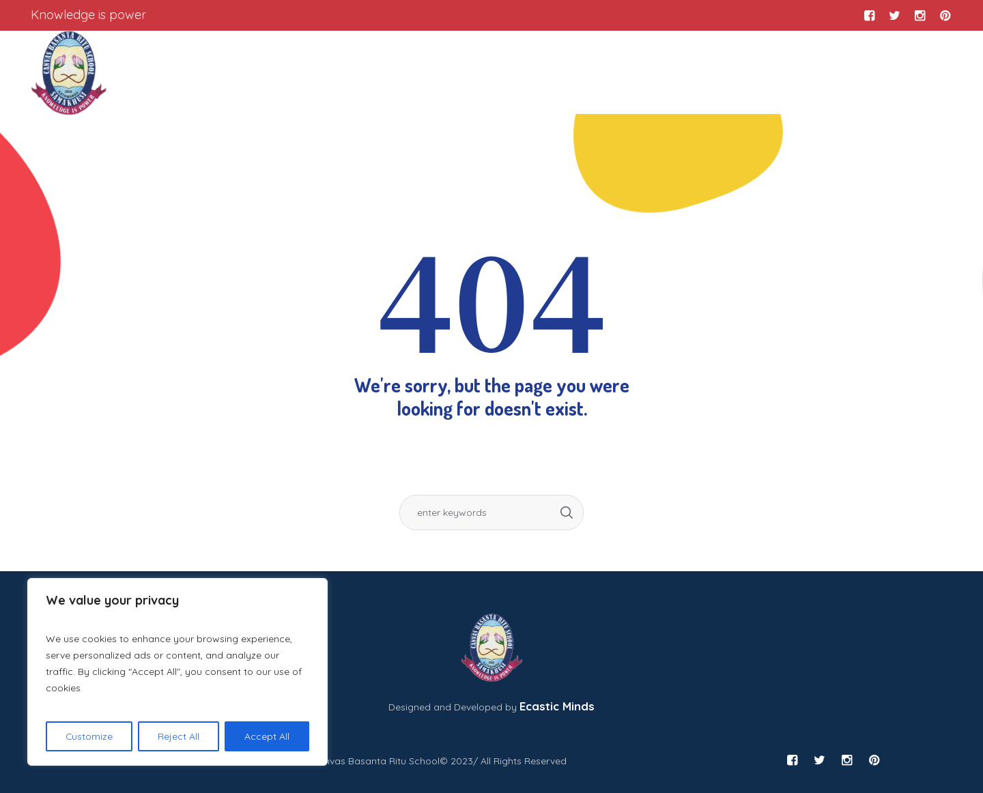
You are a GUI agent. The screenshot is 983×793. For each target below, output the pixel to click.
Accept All (266, 736)
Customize (89, 736)
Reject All (179, 736)
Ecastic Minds (557, 706)
